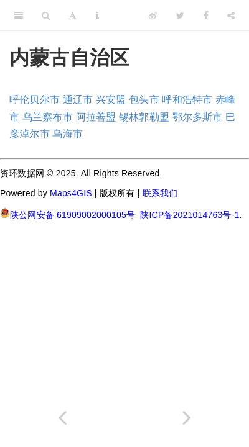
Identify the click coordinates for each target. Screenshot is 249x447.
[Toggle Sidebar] (18, 15)
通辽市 (78, 99)
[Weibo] (153, 15)
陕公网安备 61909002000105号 (67, 214)
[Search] (45, 15)
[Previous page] (62, 417)
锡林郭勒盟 (144, 117)
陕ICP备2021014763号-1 (189, 215)
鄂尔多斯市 (197, 117)
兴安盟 (111, 99)
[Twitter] (180, 15)
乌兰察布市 (47, 117)
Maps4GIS (71, 193)
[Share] (231, 15)
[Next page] (187, 417)
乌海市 (67, 134)
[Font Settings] (72, 15)
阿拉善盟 (96, 117)
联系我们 (160, 193)
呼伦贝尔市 (34, 99)
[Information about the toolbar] (97, 15)
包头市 (144, 99)
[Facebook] (206, 15)
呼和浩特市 (187, 99)
